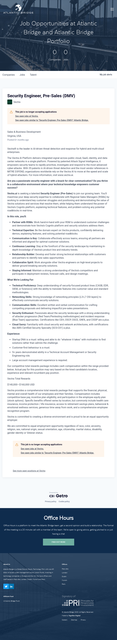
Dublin (64, 576)
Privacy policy (50, 501)
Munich (64, 580)
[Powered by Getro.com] (58, 494)
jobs (22, 74)
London (64, 573)
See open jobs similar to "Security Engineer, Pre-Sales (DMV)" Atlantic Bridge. (52, 120)
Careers (64, 620)
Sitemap (74, 620)
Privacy (83, 620)
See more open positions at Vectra (29, 471)
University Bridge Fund (11, 601)
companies (8, 74)
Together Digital (74, 615)
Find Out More (58, 542)
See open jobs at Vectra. (26, 116)
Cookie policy (64, 501)
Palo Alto (65, 569)
